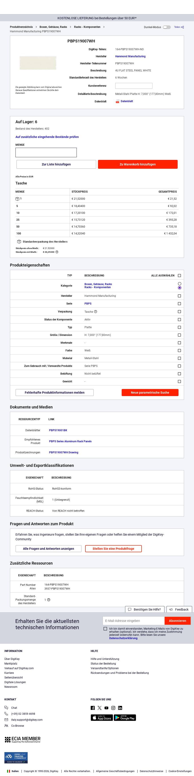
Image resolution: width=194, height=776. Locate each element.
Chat (10, 708)
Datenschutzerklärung (123, 638)
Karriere (9, 672)
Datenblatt (124, 101)
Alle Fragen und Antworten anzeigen (48, 548)
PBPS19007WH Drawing (63, 452)
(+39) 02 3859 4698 (19, 714)
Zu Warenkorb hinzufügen (138, 164)
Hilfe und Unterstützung (105, 659)
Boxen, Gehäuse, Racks (53, 27)
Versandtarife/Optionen (105, 668)
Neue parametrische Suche (150, 392)
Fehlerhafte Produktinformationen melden (55, 392)
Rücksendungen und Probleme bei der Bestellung (120, 672)
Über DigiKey (12, 659)
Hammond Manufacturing (130, 56)
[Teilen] (179, 27)
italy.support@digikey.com (23, 720)
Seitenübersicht (13, 677)
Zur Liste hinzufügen (56, 164)
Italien (13, 771)
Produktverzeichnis (21, 27)
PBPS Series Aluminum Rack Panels (70, 441)
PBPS (88, 303)
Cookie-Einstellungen (180, 771)
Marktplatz (10, 663)
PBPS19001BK (58, 430)
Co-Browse (14, 726)
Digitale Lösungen (15, 682)
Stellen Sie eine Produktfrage (113, 548)
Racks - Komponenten (87, 27)
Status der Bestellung (103, 663)
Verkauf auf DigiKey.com (19, 668)
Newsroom (10, 686)
